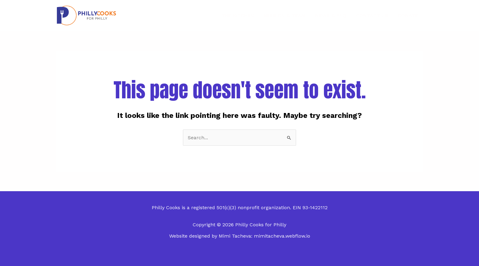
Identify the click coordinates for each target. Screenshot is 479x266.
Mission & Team (284, 15)
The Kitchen (237, 15)
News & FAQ (330, 15)
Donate (408, 15)
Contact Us (372, 15)
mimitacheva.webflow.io (282, 236)
